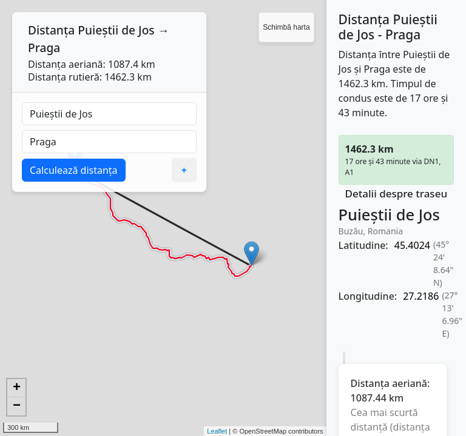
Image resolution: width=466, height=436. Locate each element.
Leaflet (217, 431)
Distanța (51, 30)
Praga (44, 47)
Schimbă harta (286, 27)
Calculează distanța (74, 170)
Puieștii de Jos (116, 30)
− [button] (17, 406)
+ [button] (17, 388)
